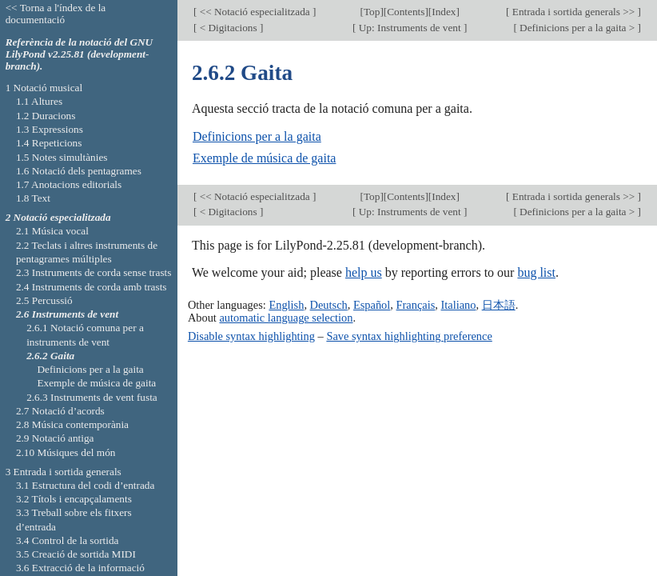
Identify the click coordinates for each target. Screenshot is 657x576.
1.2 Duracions (45, 116)
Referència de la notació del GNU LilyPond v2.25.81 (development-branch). (79, 54)
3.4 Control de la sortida (67, 540)
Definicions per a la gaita (257, 136)
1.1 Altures (39, 101)
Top (372, 12)
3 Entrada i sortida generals (63, 472)
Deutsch (329, 304)
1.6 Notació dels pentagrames (78, 171)
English (286, 304)
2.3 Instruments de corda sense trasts (94, 272)
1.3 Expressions (49, 129)
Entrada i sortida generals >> (573, 12)
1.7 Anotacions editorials (68, 184)
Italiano (458, 304)
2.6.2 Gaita (50, 356)
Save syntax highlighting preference (409, 336)
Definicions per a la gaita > (577, 28)
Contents (405, 12)
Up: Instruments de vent (409, 28)
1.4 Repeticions (49, 143)
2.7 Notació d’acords (60, 411)
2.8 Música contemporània (72, 424)
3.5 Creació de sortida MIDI (76, 554)
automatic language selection (285, 317)
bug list (536, 272)
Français (416, 304)
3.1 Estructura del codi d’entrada (85, 485)
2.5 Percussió (44, 300)
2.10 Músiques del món (66, 452)
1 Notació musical (44, 88)
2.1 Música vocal (52, 231)
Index (444, 12)
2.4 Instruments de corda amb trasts (91, 287)
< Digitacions (228, 28)
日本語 (499, 304)
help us (363, 272)
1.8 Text (33, 198)
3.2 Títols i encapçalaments (74, 499)
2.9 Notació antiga (55, 438)
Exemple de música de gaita (264, 158)
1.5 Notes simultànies (62, 157)
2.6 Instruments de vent (67, 314)
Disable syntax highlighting (251, 336)
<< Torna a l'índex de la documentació (56, 14)
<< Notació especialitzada (255, 12)
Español (371, 304)
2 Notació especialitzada (58, 217)
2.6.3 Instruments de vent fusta (91, 397)
